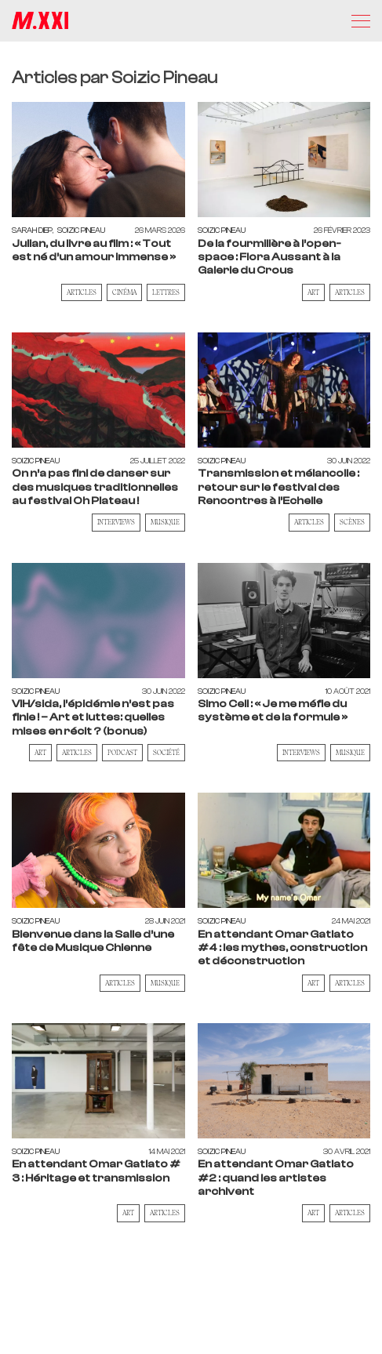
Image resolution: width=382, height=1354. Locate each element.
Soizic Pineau (81, 230)
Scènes (352, 521)
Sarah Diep (32, 230)
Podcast (122, 752)
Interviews (116, 521)
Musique (165, 521)
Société (166, 752)
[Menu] (360, 21)
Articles (81, 292)
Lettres (166, 292)
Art (313, 292)
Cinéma (124, 292)
